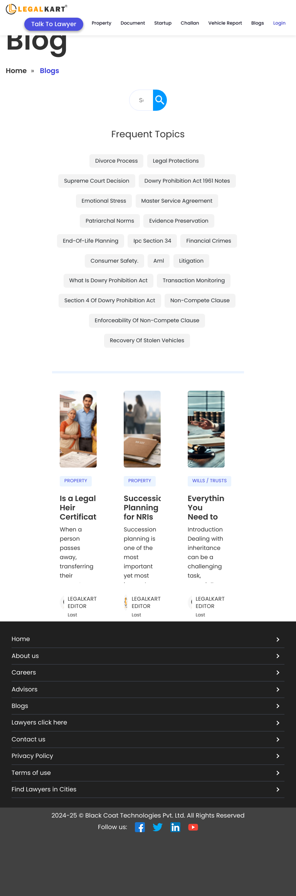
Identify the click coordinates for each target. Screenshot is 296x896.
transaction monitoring (194, 280)
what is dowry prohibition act (108, 280)
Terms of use (145, 772)
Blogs (145, 705)
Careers (145, 672)
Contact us (145, 739)
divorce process (116, 160)
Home (16, 71)
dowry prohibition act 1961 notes (187, 180)
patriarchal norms (110, 220)
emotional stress (104, 200)
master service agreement (177, 200)
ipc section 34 (152, 240)
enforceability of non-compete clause (147, 320)
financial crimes (208, 240)
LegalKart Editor (82, 602)
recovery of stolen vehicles (147, 340)
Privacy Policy (145, 755)
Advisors (145, 688)
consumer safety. (114, 260)
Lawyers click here (145, 722)
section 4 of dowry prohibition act (109, 300)
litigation (191, 260)
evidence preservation (179, 220)
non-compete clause (200, 300)
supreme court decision (96, 180)
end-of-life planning (90, 240)
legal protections (176, 160)
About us (145, 655)
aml (158, 260)
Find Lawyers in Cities (145, 789)
